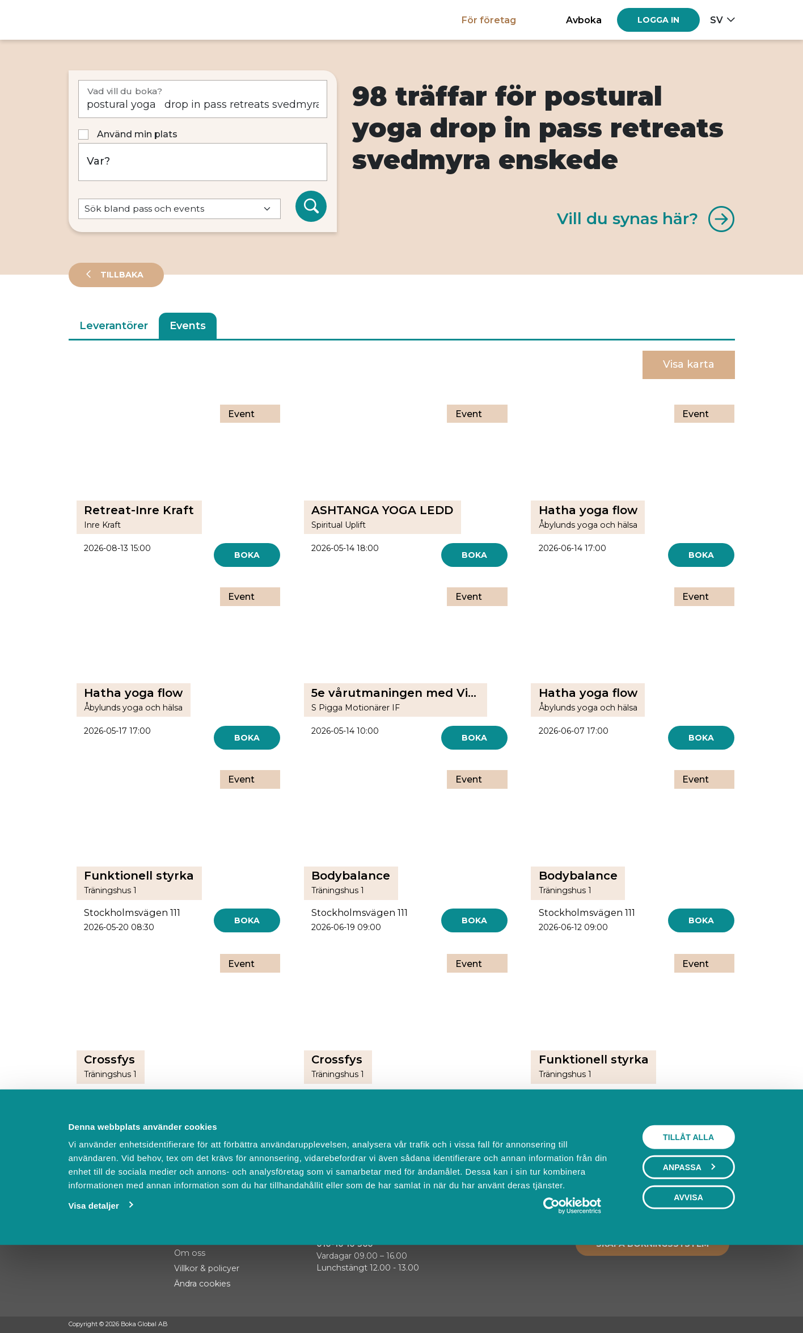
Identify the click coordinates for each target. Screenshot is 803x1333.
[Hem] (108, 20)
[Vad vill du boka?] (203, 99)
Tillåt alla (688, 1215)
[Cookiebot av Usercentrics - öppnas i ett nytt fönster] (572, 1283)
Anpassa (689, 1245)
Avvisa (688, 1275)
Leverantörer (113, 325)
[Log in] (658, 20)
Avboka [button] (584, 20)
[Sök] (311, 206)
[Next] (455, 1145)
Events (188, 325)
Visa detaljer (94, 1283)
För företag (489, 20)
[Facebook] (686, 1325)
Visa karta (689, 364)
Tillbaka (120, 275)
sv (716, 20)
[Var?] (203, 162)
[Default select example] (179, 209)
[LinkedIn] (729, 1325)
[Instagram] (707, 1325)
